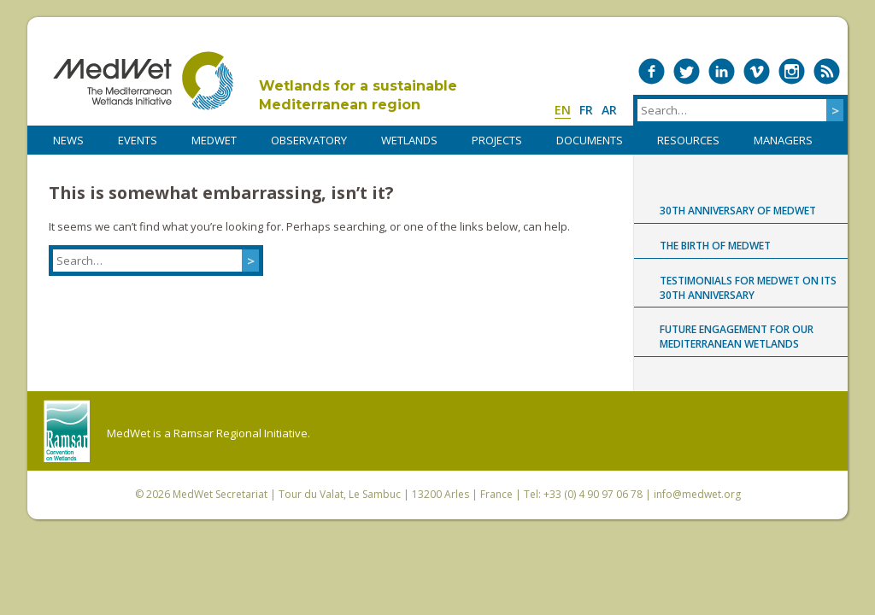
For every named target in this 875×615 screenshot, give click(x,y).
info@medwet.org (697, 494)
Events (137, 140)
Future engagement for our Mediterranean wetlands (736, 336)
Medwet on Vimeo (756, 71)
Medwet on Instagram (791, 71)
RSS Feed (826, 71)
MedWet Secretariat (220, 494)
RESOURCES (688, 140)
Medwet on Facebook (651, 71)
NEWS (68, 140)
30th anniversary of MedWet (738, 210)
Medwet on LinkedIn (721, 71)
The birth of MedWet (715, 245)
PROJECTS (497, 140)
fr (586, 110)
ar (609, 110)
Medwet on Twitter (686, 71)
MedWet (143, 80)
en (563, 110)
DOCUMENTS (589, 140)
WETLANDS (409, 140)
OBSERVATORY (309, 140)
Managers (783, 140)
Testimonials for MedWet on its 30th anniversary (748, 287)
